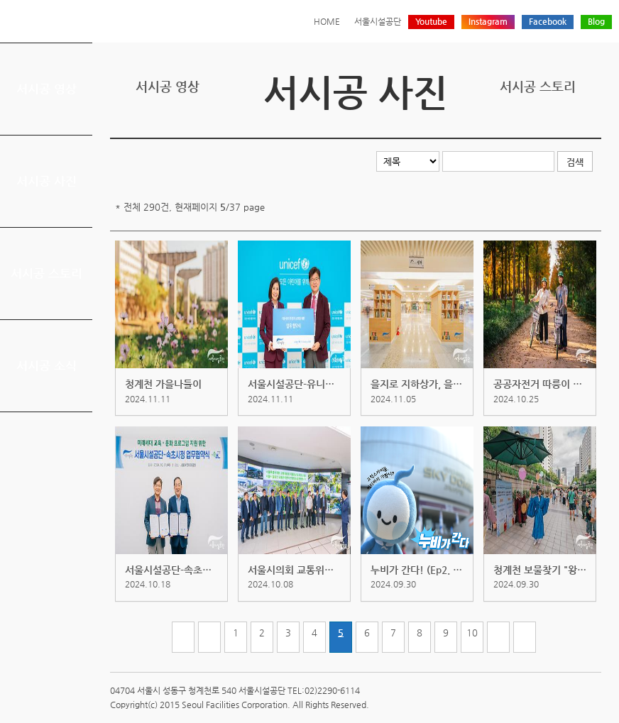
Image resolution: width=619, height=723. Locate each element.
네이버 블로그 (570, 126)
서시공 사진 (46, 181)
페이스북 (548, 126)
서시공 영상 (46, 89)
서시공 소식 (46, 365)
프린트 (504, 126)
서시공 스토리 (46, 273)
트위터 (526, 126)
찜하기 (592, 126)
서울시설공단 (377, 21)
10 (472, 632)
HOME (327, 21)
